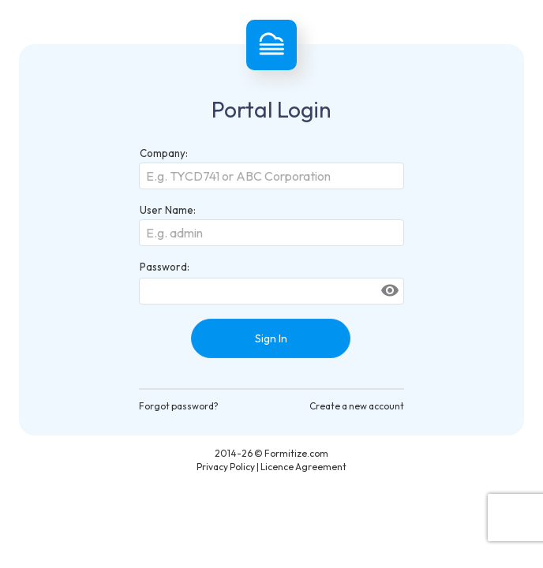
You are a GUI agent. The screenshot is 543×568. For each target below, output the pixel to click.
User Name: (168, 210)
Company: (164, 153)
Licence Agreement (303, 467)
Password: (164, 266)
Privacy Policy (226, 467)
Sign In (271, 338)
